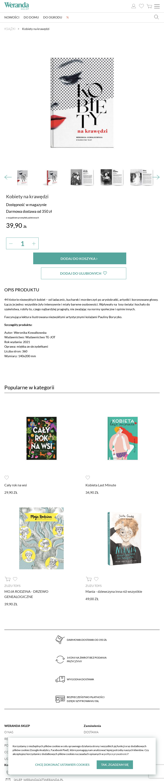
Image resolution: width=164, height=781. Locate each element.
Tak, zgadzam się (115, 764)
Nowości (11, 17)
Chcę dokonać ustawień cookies (62, 764)
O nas (8, 717)
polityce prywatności (116, 754)
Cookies (10, 737)
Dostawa (91, 717)
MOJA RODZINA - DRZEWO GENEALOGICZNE (26, 579)
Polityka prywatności (22, 730)
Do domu (31, 17)
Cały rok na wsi (15, 470)
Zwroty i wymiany (98, 723)
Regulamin (13, 723)
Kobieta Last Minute (100, 470)
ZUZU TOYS (12, 571)
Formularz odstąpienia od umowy (112, 730)
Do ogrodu (52, 17)
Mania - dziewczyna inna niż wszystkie (113, 576)
